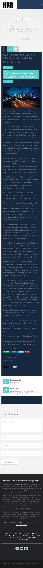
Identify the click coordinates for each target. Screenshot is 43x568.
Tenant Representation (11, 77)
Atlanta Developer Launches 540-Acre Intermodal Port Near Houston (20, 58)
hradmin (9, 82)
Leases (25, 74)
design (28, 72)
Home (5, 26)
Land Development (12, 535)
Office (26, 533)
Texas (27, 77)
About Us (17, 533)
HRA (16, 74)
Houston (26, 73)
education (7, 73)
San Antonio (33, 76)
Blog (25, 535)
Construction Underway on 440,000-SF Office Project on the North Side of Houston (21, 390)
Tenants (22, 77)
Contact (19, 537)
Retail (34, 533)
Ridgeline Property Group (21, 76)
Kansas (20, 74)
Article (12, 26)
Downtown (33, 72)
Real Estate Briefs (21, 381)
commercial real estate (14, 72)
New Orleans (8, 76)
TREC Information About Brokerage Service (16, 523)
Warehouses (33, 77)
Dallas (23, 72)
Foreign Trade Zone (17, 73)
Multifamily (31, 74)
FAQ (27, 539)
